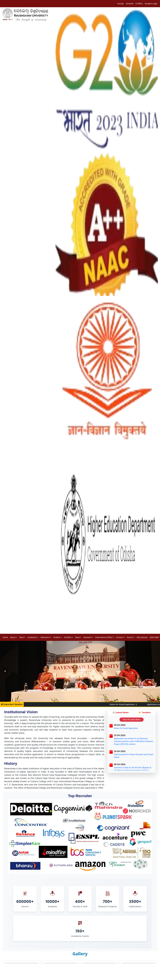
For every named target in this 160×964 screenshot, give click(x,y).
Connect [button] (119, 637)
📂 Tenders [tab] (145, 712)
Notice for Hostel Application (132, 704)
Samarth (129, 3)
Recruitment (142, 637)
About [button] (12, 637)
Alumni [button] (130, 637)
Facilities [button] (67, 637)
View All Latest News (131, 719)
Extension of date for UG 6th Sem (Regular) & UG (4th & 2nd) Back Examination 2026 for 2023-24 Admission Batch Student (132, 770)
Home (5, 637)
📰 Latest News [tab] (120, 712)
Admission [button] (45, 637)
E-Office (139, 3)
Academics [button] (32, 637)
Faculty (120, 3)
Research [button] (87, 637)
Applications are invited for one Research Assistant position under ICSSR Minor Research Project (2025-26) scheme (133, 741)
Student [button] (56, 637)
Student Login (151, 3)
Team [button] (21, 637)
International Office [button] (103, 637)
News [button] (77, 637)
